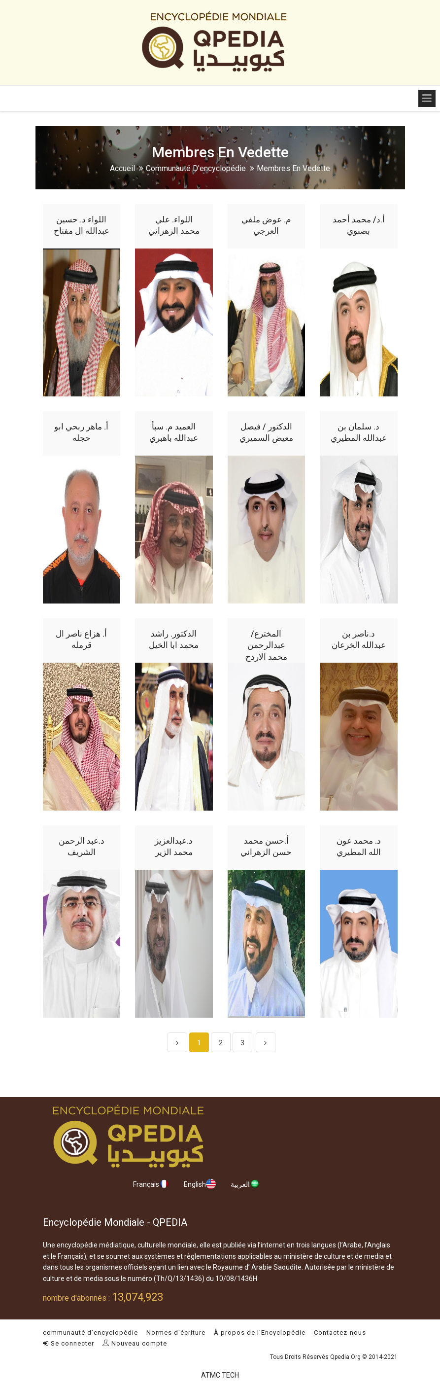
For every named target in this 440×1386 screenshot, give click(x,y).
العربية (245, 1184)
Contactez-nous (340, 1332)
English (200, 1184)
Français (151, 1184)
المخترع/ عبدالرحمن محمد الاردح (266, 645)
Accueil (122, 168)
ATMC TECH (220, 1375)
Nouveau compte (134, 1343)
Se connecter (68, 1343)
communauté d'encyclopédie (196, 168)
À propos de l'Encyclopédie (259, 1332)
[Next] (265, 1042)
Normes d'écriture (175, 1332)
